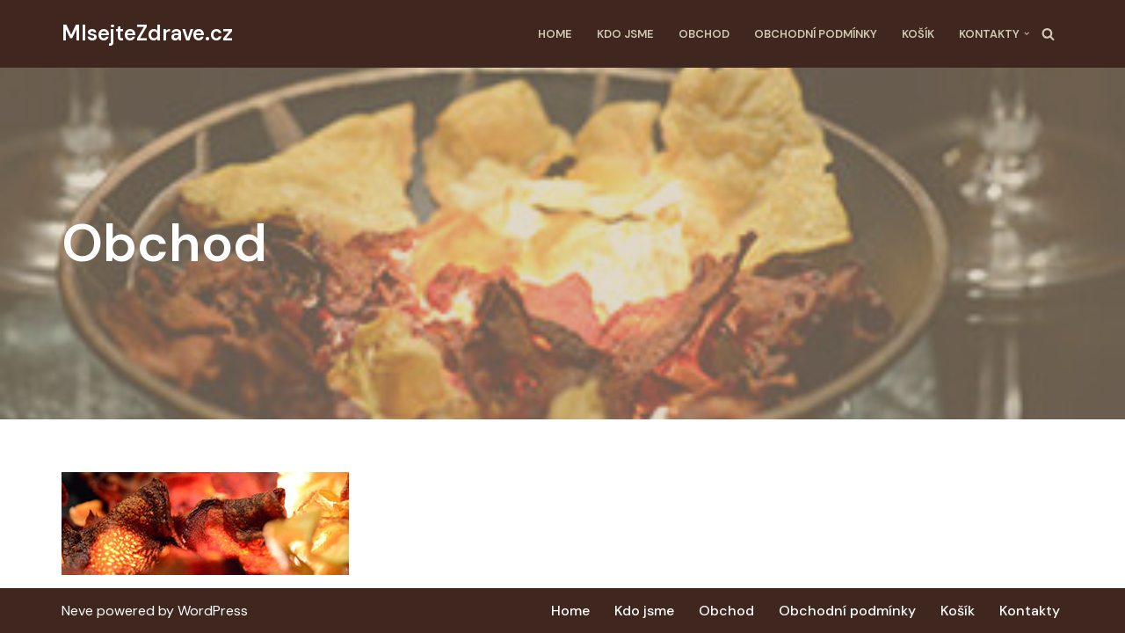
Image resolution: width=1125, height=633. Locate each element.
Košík (918, 33)
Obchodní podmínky (815, 33)
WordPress (213, 610)
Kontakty (1029, 610)
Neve (77, 610)
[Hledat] (1048, 33)
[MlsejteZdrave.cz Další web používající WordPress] (147, 34)
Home (555, 33)
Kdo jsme (625, 33)
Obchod (704, 33)
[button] (1026, 33)
